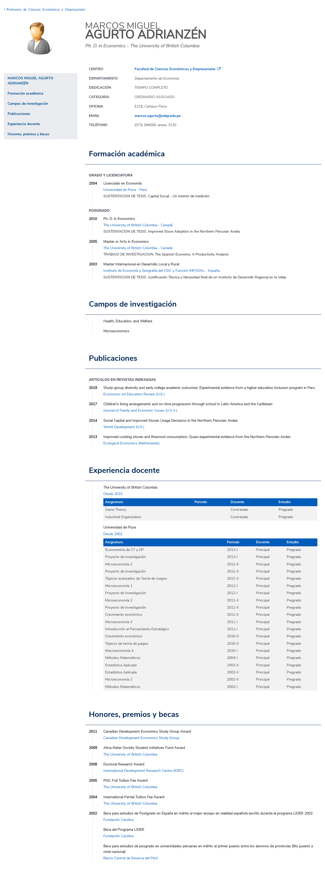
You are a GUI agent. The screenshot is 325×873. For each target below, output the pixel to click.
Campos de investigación (28, 103)
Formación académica (25, 93)
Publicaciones (19, 113)
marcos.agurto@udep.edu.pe (158, 115)
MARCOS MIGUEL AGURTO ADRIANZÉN (30, 81)
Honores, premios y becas (28, 134)
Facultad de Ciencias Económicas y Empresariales (175, 69)
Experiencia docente (24, 124)
